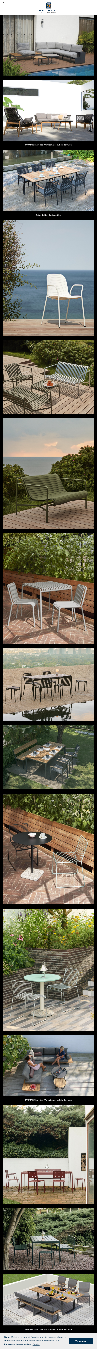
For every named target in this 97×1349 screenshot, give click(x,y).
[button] (36, 1344)
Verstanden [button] (81, 1341)
